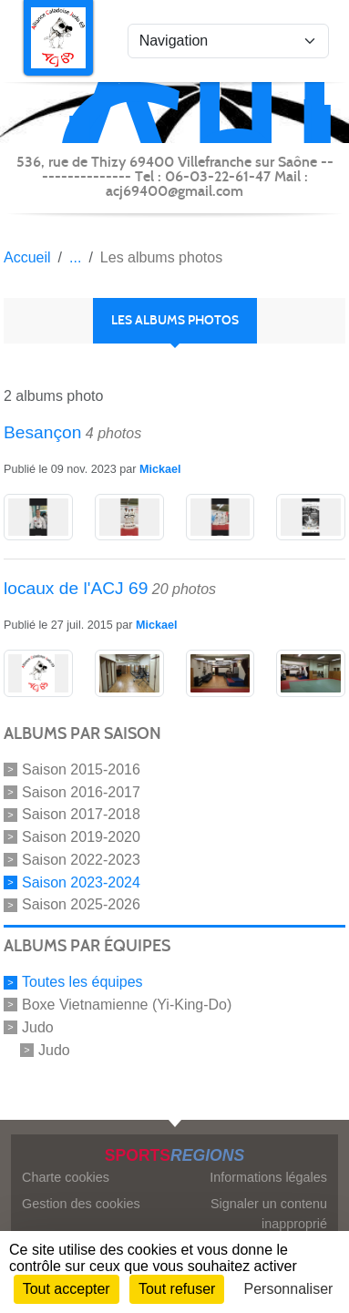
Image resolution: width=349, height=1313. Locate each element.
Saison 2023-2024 (81, 881)
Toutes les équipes (82, 982)
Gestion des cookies (81, 1203)
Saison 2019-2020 (81, 837)
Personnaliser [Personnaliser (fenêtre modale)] (289, 1289)
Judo (38, 1027)
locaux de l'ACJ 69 (76, 588)
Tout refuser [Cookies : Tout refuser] (177, 1289)
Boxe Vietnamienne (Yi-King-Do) (126, 1004)
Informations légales (268, 1177)
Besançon (42, 432)
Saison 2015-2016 (81, 769)
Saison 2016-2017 (81, 791)
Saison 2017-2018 (81, 814)
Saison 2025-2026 (81, 904)
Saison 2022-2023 (81, 859)
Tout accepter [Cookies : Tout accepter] (66, 1289)
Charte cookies (65, 1177)
